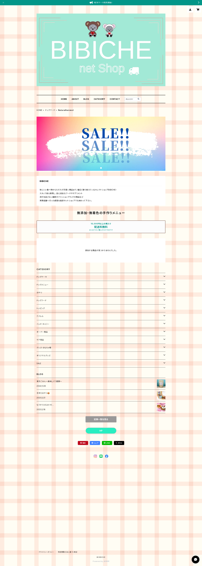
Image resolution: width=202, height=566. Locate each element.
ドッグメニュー (42, 285)
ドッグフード (50, 110)
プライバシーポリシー (46, 552)
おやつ (39, 292)
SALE (39, 363)
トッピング (41, 308)
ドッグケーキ (42, 277)
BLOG (86, 99)
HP (101, 430)
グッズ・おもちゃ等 (44, 348)
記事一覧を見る (101, 419)
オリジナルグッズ (43, 355)
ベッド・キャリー (43, 324)
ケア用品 (40, 340)
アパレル (40, 316)
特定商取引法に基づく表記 (67, 552)
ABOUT (75, 99)
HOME (64, 99)
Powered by (101, 561)
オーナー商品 (42, 332)
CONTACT (115, 99)
